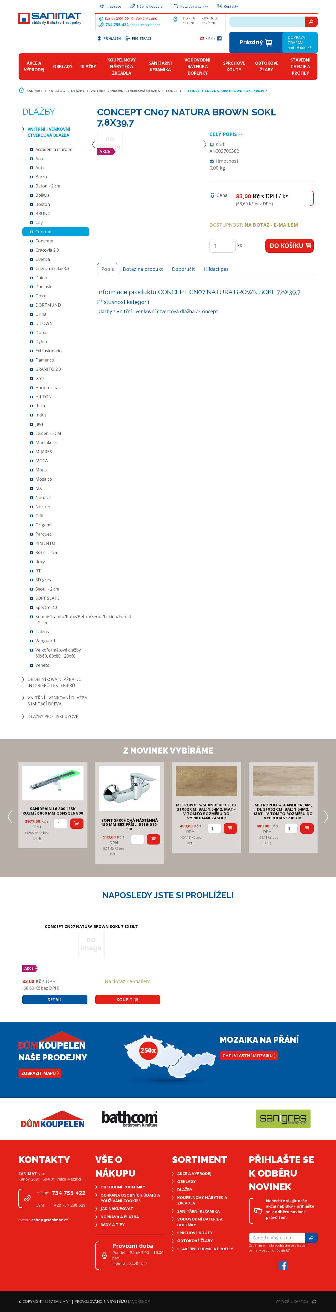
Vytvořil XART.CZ (296, 1301)
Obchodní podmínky (123, 1186)
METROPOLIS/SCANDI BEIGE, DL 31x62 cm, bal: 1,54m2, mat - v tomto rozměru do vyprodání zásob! (206, 811)
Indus (40, 415)
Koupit (128, 1000)
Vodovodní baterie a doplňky (198, 66)
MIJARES (43, 452)
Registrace (138, 38)
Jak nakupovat (117, 1208)
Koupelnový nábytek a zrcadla (121, 66)
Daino (41, 278)
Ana (39, 158)
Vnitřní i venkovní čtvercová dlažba (125, 90)
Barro (41, 177)
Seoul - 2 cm (47, 589)
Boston (42, 204)
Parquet (43, 534)
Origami (43, 525)
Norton (42, 507)
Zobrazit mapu (40, 1073)
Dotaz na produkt (143, 269)
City (39, 222)
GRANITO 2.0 (48, 369)
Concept (174, 90)
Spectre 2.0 (46, 607)
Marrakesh (46, 442)
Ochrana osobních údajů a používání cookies (130, 1197)
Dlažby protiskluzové (53, 716)
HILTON (43, 397)
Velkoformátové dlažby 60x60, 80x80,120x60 (58, 653)
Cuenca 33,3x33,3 (52, 268)
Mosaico (43, 479)
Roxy (40, 562)
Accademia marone (53, 149)
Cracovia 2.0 (47, 250)
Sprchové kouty (234, 66)
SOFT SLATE (47, 598)
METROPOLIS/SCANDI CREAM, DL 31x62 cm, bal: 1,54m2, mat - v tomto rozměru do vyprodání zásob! (283, 811)
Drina (40, 314)
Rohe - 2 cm (46, 552)
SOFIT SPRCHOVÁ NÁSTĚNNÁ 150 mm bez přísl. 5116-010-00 (129, 824)
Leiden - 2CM (48, 433)
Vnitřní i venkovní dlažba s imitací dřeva (57, 701)
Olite (40, 515)
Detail (55, 1000)
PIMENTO (45, 543)
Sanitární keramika (160, 66)
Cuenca (42, 259)
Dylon (41, 341)
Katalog (57, 90)
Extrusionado (48, 351)
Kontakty (227, 6)
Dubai (41, 332)
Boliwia (42, 195)
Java (39, 424)
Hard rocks (46, 387)
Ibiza (40, 406)
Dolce (40, 296)
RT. (38, 571)
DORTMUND (48, 305)
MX (38, 488)
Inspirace (110, 6)
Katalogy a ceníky (190, 6)
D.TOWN (44, 323)
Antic (40, 167)
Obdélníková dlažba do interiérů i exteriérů (55, 682)
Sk (210, 38)
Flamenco (44, 360)
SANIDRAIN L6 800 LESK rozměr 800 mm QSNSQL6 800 (53, 811)
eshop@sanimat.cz (144, 24)
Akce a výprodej (34, 66)
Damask (43, 286)
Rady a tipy (113, 1224)
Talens (42, 631)
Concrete (44, 241)
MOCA (41, 461)
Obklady (62, 66)
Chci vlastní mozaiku (249, 1056)
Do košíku (291, 245)
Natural (43, 497)
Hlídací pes (216, 269)
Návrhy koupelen (147, 6)
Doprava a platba (120, 1216)
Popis (107, 269)
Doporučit (183, 269)
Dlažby (88, 66)
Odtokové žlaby (266, 66)
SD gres (43, 580)
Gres (40, 378)
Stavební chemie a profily (300, 66)
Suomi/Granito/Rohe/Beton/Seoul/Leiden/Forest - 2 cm (83, 620)
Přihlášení (109, 38)
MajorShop (139, 1301)
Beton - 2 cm (47, 186)
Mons (41, 470)
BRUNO (43, 213)
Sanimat (35, 90)
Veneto (42, 665)
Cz (202, 38)
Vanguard (45, 641)
